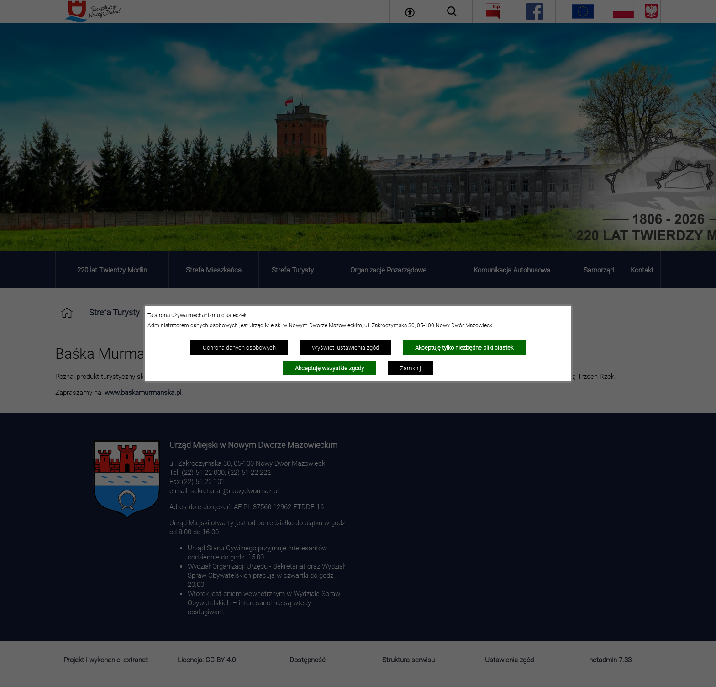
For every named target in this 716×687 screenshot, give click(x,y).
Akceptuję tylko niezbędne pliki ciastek (464, 347)
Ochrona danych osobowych (239, 347)
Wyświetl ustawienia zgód (345, 347)
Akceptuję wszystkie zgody (329, 368)
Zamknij (410, 368)
